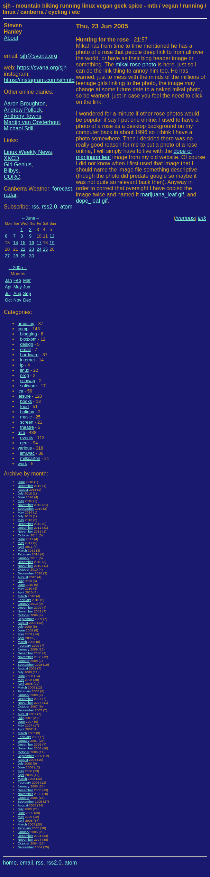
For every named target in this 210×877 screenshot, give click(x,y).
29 (22, 255)
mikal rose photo (136, 64)
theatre (27, 427)
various (25, 448)
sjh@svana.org (38, 56)
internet (27, 359)
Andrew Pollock (23, 110)
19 (51, 242)
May (17, 286)
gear (24, 442)
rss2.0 (49, 207)
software (28, 385)
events (26, 437)
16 (31, 242)
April (21, 546)
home (10, 863)
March (22, 550)
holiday (27, 411)
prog (24, 375)
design (26, 344)
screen (26, 422)
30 (31, 255)
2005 (18, 267)
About (11, 38)
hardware (29, 354)
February (24, 554)
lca (20, 391)
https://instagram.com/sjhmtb (39, 80)
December (25, 486)
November (25, 505)
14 (15, 242)
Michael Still (18, 128)
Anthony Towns (22, 116)
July (21, 493)
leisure (24, 396)
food (24, 406)
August (23, 489)
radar (10, 195)
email (25, 349)
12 (51, 236)
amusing (26, 323)
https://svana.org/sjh (41, 68)
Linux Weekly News (28, 152)
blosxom (28, 339)
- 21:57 (112, 40)
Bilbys (11, 171)
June (30, 218)
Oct (8, 300)
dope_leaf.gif (92, 201)
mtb (21, 432)
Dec (27, 300)
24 (39, 249)
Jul (7, 293)
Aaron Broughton (25, 104)
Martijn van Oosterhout (32, 122)
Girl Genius (17, 164)
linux (24, 370)
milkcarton (30, 458)
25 (45, 249)
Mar (27, 280)
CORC (12, 177)
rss (35, 207)
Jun (26, 286)
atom (66, 207)
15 (22, 242)
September (26, 508)
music (25, 416)
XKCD (11, 158)
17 (39, 242)
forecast (62, 189)
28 (15, 255)
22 (22, 249)
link (202, 218)
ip (22, 365)
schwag (27, 380)
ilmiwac (27, 453)
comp (23, 328)
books (26, 401)
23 (31, 249)
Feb (17, 280)
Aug (17, 293)
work (22, 463)
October (23, 535)
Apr (8, 286)
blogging (28, 333)
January (23, 558)
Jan (8, 280)
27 (7, 255)
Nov (17, 300)
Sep (27, 293)
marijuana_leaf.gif (162, 194)
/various (185, 218)
